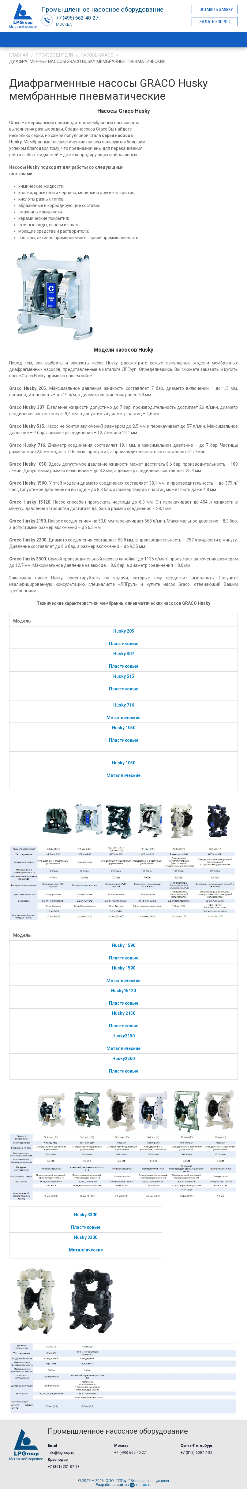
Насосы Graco (97, 55)
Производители (54, 55)
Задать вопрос (215, 21)
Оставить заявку (216, 9)
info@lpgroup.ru (61, 1452)
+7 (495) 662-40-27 (130, 1452)
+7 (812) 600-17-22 (196, 1452)
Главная (18, 55)
